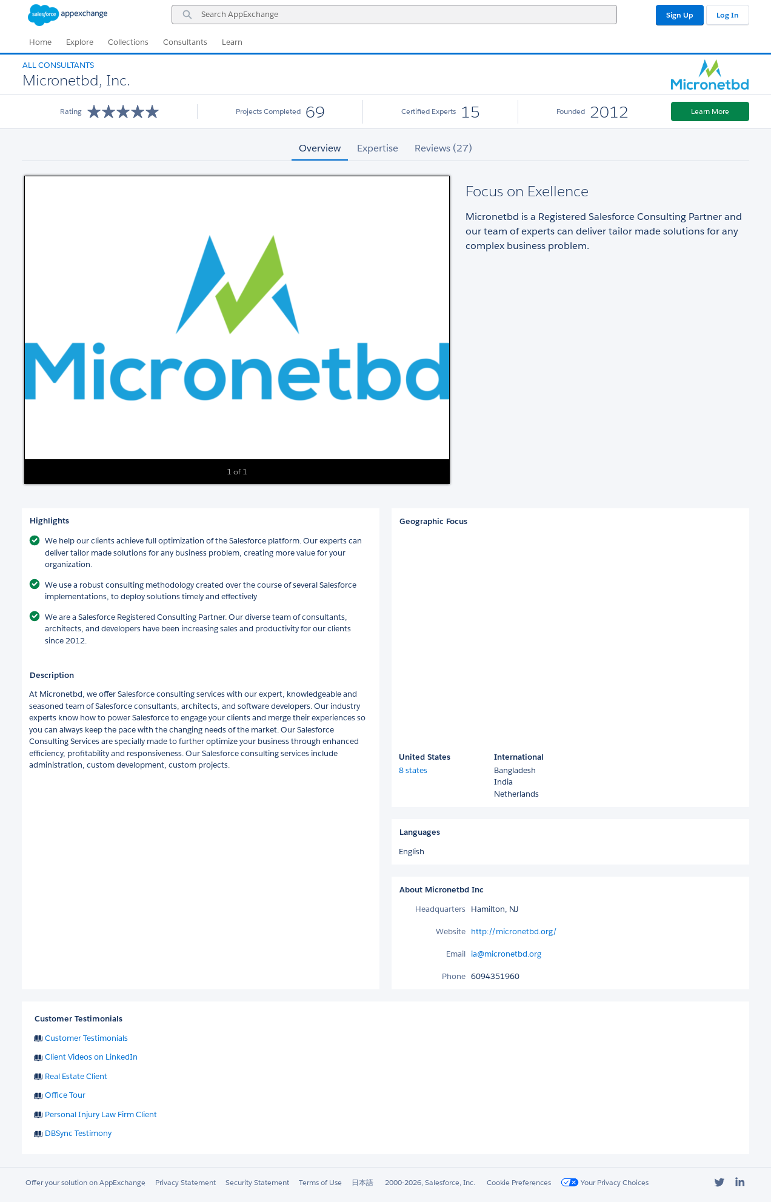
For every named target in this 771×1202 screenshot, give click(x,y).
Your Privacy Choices (605, 1182)
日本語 (362, 1182)
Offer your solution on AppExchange (85, 1182)
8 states (413, 770)
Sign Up (679, 15)
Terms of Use (320, 1182)
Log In (727, 15)
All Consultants (58, 65)
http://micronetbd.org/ (514, 931)
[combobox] (394, 14)
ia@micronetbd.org (506, 954)
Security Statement (257, 1182)
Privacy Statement (185, 1182)
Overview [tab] (320, 148)
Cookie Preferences (519, 1182)
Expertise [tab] (377, 148)
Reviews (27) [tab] (443, 148)
